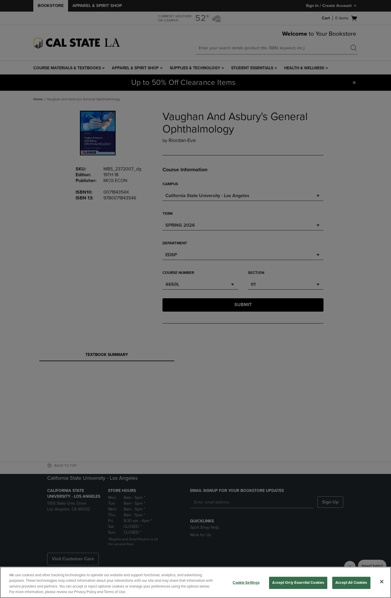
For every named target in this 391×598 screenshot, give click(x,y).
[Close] (381, 581)
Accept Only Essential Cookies (298, 582)
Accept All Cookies (351, 582)
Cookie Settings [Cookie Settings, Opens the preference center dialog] (246, 582)
